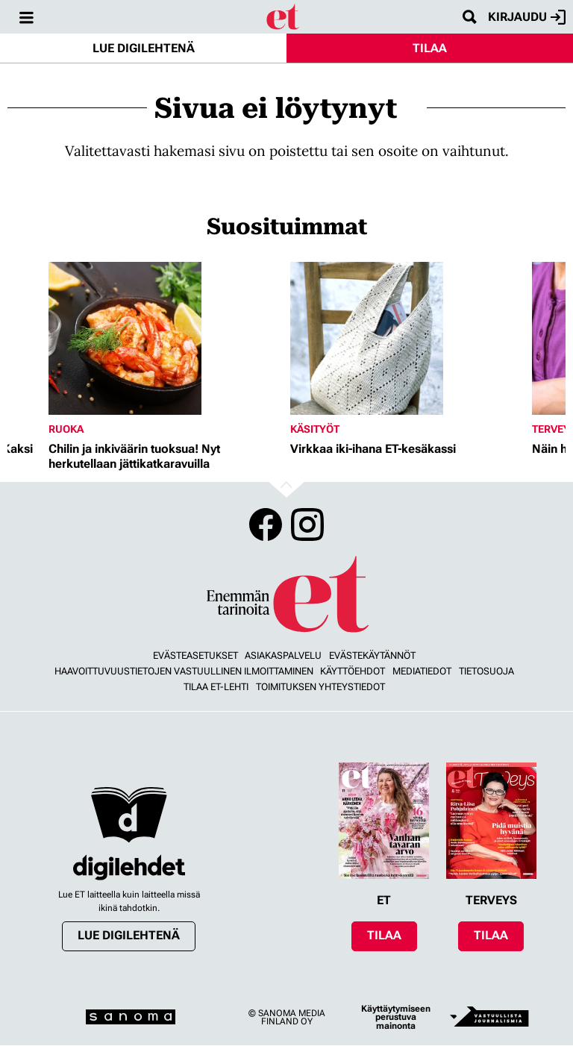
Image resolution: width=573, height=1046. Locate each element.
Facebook (265, 524)
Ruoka (66, 429)
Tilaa (430, 48)
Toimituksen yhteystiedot (320, 686)
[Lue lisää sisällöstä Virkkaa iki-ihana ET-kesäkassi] (407, 338)
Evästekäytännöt (372, 655)
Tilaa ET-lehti (216, 686)
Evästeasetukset (195, 655)
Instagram (307, 524)
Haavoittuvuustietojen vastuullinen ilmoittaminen (183, 671)
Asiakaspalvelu (283, 655)
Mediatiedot (421, 671)
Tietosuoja (486, 671)
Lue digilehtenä (144, 48)
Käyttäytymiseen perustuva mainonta (395, 1017)
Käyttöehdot (352, 671)
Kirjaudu (527, 17)
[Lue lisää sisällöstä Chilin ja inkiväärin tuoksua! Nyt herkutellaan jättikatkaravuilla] (165, 338)
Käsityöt (314, 429)
